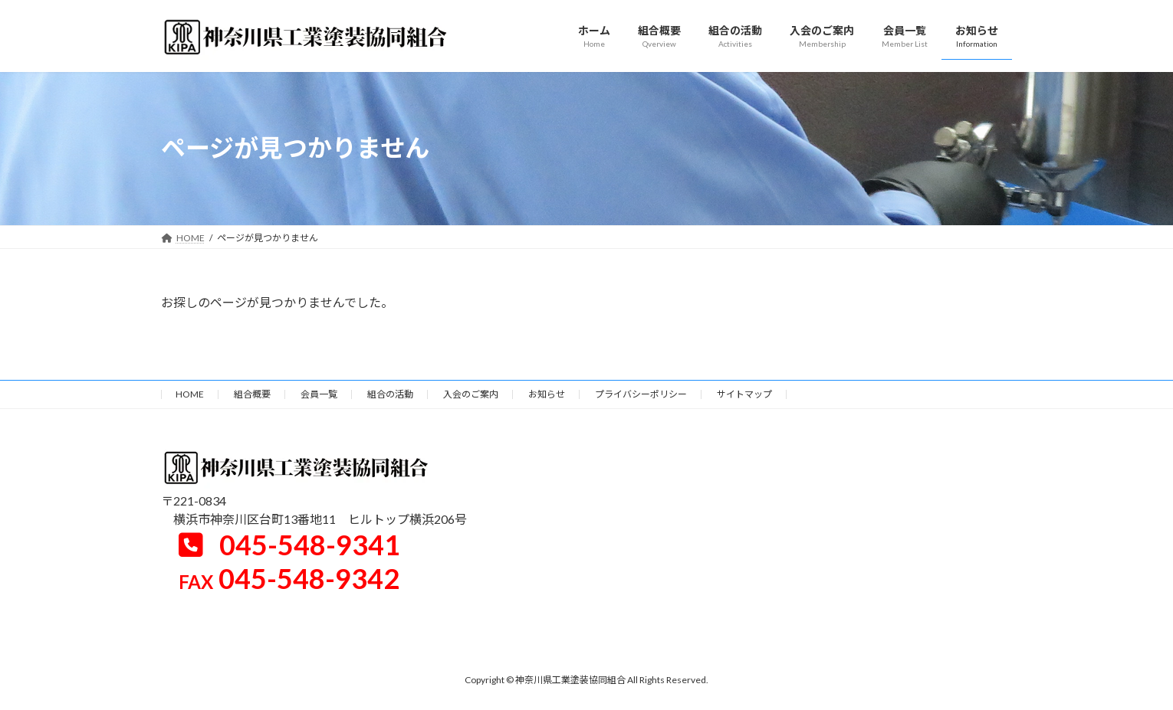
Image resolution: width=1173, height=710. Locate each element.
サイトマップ (744, 394)
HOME (190, 394)
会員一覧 (319, 394)
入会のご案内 (470, 394)
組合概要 (252, 394)
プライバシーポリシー (641, 394)
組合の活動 (390, 394)
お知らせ (546, 394)
